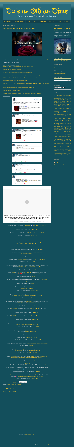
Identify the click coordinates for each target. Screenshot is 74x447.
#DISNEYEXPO (27, 363)
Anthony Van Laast (65, 98)
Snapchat (69, 144)
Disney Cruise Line (63, 114)
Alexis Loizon (62, 97)
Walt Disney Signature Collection (65, 153)
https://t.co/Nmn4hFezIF (21, 309)
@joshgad (32, 356)
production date (64, 143)
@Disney (20, 272)
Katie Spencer (56, 133)
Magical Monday (57, 137)
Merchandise (43, 21)
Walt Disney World (58, 154)
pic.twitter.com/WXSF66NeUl (37, 357)
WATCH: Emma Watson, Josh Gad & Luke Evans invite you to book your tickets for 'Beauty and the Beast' (24, 75)
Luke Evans (67, 135)
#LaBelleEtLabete (27, 225)
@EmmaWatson (18, 349)
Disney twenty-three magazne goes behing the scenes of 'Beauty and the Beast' (18, 87)
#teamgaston (20, 376)
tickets (70, 149)
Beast (66, 99)
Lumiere (55, 136)
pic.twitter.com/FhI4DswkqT (32, 243)
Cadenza (63, 108)
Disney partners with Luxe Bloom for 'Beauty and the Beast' (15, 80)
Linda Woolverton (58, 135)
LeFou (69, 133)
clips (57, 109)
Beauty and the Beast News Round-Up (13, 384)
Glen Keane (69, 124)
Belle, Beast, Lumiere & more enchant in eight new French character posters (18, 66)
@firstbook (16, 273)
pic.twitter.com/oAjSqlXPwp (42, 343)
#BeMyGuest (17, 330)
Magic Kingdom (61, 136)
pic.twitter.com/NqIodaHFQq (32, 324)
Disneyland (64, 115)
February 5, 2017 (31, 261)
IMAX (62, 128)
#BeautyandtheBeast (22, 259)
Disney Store (69, 114)
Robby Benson (62, 144)
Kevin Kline (61, 133)
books (60, 107)
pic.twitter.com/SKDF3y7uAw (36, 295)
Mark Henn (63, 137)
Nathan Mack (63, 140)
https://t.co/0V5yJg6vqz (31, 343)
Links (60, 21)
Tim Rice (58, 150)
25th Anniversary (58, 95)
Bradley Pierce (65, 107)
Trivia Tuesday (57, 152)
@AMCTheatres (21, 302)
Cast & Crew (52, 21)
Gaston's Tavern (64, 124)
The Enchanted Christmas (62, 147)
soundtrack (56, 146)
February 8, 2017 (35, 256)
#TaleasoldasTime (42, 225)
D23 (68, 111)
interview (68, 128)
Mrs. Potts (59, 140)
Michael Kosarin (67, 139)
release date (69, 143)
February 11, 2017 (34, 229)
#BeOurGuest (25, 273)
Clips (28, 21)
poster (55, 143)
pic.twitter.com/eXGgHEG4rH (33, 302)
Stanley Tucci (63, 146)
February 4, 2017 (34, 290)
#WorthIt (29, 232)
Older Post (48, 431)
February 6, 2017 (35, 269)
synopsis (68, 146)
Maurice (55, 139)
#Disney (29, 357)
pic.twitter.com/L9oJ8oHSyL (31, 337)
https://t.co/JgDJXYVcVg (42, 286)
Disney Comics (57, 114)
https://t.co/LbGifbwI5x (21, 243)
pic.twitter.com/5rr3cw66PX (30, 331)
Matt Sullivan (68, 137)
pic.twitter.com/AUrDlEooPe (34, 350)
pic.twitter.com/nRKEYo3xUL (31, 369)
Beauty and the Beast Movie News (61, 60)
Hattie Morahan (66, 126)
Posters (35, 21)
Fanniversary (62, 123)
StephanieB (58, 162)
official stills (68, 140)
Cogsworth (61, 109)
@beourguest (44, 279)
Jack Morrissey (61, 129)
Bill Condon (65, 105)
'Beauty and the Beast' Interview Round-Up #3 (12, 69)
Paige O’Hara (65, 142)
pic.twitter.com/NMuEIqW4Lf (34, 273)
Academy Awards (66, 95)
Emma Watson (58, 120)
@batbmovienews (57, 66)
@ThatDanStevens (27, 349)
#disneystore (30, 226)
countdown (63, 111)
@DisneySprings (15, 295)
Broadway (60, 108)
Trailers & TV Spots (19, 21)
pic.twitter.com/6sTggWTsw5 (35, 266)
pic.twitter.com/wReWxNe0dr (32, 309)
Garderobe (67, 123)
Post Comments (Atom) (30, 434)
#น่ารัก (38, 249)
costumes (58, 111)
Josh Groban (68, 131)
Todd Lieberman (64, 150)
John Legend (56, 131)
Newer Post (6, 431)
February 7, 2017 (31, 246)
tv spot (65, 152)
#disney (25, 226)
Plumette (69, 142)
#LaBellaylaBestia (15, 357)
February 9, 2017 (34, 235)
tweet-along (69, 152)
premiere (58, 143)
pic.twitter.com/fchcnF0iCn (37, 376)
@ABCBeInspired (27, 272)
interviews (56, 129)
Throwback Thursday (64, 149)
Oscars (55, 142)
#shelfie (13, 272)
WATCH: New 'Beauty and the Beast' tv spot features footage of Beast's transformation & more (22, 77)
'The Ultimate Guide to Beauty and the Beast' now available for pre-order (17, 72)
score (66, 144)
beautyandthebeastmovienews (60, 73)
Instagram (47, 59)
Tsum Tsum (62, 152)
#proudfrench (21, 226)
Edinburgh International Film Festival (62, 117)
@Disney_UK (24, 330)
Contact (66, 21)
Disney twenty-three (57, 115)
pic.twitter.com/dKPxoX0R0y (39, 259)
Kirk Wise (66, 133)
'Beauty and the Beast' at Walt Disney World (11, 90)
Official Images (7, 21)
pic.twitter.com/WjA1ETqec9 (33, 281)
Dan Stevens (61, 112)
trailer (69, 150)
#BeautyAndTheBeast (13, 226)
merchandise (60, 139)
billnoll (39, 444)
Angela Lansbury (57, 98)
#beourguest (35, 225)
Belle (59, 105)
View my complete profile (59, 164)
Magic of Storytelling (67, 136)
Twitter (41, 59)
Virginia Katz (56, 153)
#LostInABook (14, 308)
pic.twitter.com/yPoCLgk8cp (27, 288)
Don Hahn (69, 115)
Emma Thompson (67, 118)
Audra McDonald (60, 99)
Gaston (59, 124)
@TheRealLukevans (43, 356)
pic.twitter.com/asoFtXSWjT (32, 317)
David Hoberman (68, 112)
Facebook (38, 59)
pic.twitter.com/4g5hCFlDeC (27, 253)
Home (27, 431)
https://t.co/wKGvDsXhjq (39, 232)
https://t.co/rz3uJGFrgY (22, 281)
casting (67, 108)
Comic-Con (66, 109)
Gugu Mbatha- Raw (58, 126)
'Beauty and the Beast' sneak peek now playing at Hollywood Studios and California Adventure (22, 93)
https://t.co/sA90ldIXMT (24, 295)
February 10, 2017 (34, 378)
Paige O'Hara (59, 142)
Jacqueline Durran (68, 129)
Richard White (56, 144)
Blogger (48, 444)
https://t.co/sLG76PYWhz (23, 266)
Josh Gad (62, 131)
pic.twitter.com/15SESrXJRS (39, 226)
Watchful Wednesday (66, 154)
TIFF (55, 150)
